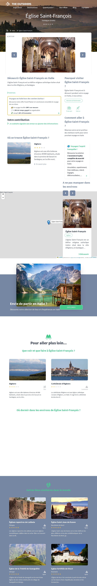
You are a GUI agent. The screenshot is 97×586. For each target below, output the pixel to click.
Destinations (32, 7)
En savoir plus (40, 164)
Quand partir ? (48, 7)
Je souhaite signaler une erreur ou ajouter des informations (32, 124)
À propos (85, 7)
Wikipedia (11, 93)
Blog (74, 7)
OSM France (92, 257)
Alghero (37, 144)
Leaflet (60, 257)
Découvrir (84, 254)
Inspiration (17, 7)
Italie (13, 31)
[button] (49, 55)
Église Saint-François (25, 31)
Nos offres (63, 7)
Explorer (71, 307)
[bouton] (65, 193)
